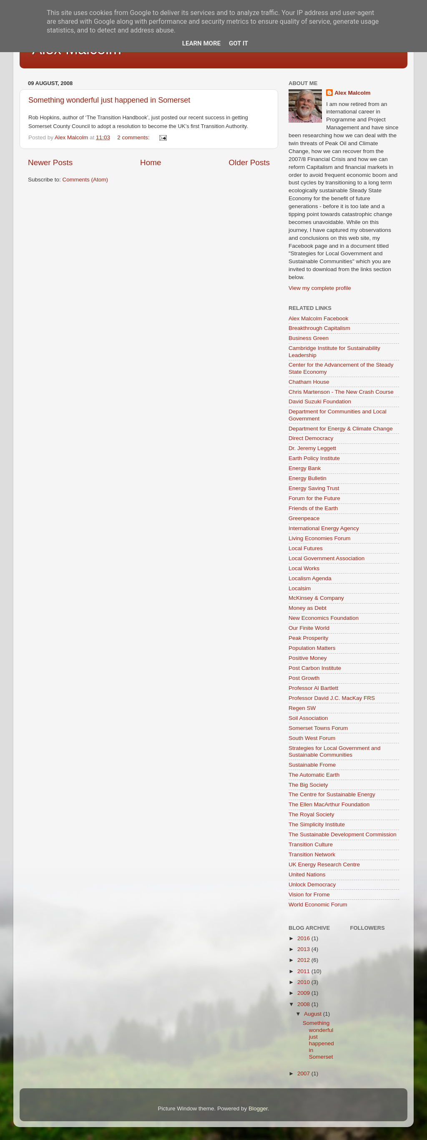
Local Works (304, 568)
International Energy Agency (324, 528)
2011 (304, 971)
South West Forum (312, 738)
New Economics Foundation (324, 618)
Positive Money (308, 658)
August (313, 1014)
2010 (304, 982)
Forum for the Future (314, 498)
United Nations (307, 874)
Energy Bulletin (308, 478)
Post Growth (304, 678)
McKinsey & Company (316, 598)
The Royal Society (311, 814)
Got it (238, 43)
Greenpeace (304, 518)
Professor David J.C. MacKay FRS (332, 698)
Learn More (201, 43)
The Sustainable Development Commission (343, 834)
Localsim (300, 588)
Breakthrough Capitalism (319, 328)
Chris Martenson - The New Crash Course (341, 392)
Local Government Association (326, 558)
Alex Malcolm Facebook (318, 318)
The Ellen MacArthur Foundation (329, 804)
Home (150, 162)
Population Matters (312, 648)
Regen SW (302, 708)
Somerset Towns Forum (318, 728)
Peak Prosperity (308, 638)
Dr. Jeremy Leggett (312, 448)
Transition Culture (311, 844)
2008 (304, 1004)
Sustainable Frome (312, 765)
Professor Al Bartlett (313, 688)
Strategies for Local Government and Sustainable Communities (335, 751)
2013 (304, 949)
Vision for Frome (309, 894)
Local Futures (306, 548)
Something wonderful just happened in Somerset (109, 100)
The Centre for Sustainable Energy (332, 794)
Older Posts (249, 162)
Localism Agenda (310, 578)
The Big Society (308, 785)
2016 (304, 938)
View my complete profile (320, 288)
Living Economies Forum (320, 538)
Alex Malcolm (352, 93)
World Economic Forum (318, 904)
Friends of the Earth (313, 508)
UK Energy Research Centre (324, 864)
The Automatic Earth (314, 775)
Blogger (258, 1108)
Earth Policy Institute (314, 458)
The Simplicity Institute (317, 824)
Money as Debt (308, 608)
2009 (304, 993)
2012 (304, 960)
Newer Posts (50, 162)
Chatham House (309, 382)
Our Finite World (309, 628)
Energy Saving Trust (314, 488)
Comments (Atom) (85, 179)
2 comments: (134, 137)
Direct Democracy (311, 438)
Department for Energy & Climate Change (341, 428)
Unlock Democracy (312, 884)
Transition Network (312, 854)
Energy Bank (305, 468)
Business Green (309, 338)
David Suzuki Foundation (320, 401)
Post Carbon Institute (315, 668)
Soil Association (308, 718)
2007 (304, 1073)
